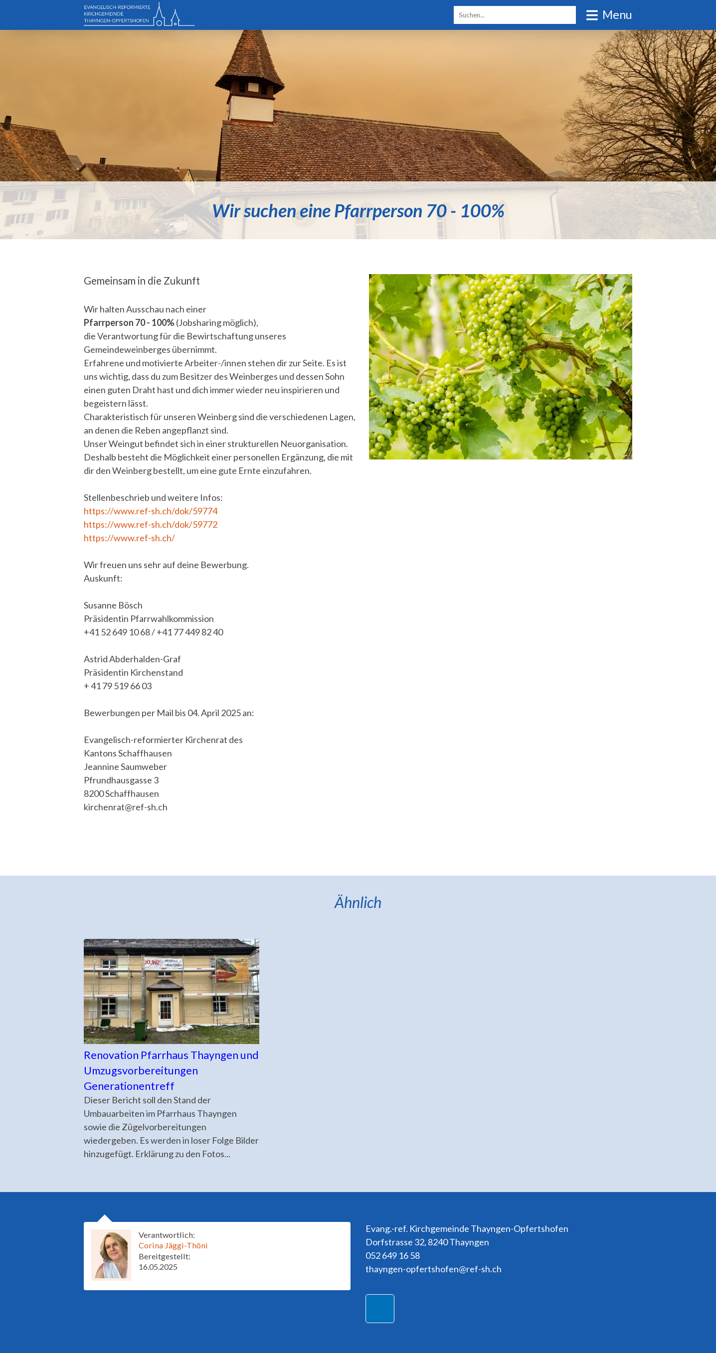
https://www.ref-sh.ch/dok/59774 (150, 510)
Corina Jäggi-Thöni (173, 1245)
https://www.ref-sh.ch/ (129, 537)
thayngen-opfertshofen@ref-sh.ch (433, 1268)
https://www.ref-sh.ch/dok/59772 (150, 524)
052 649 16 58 (392, 1255)
